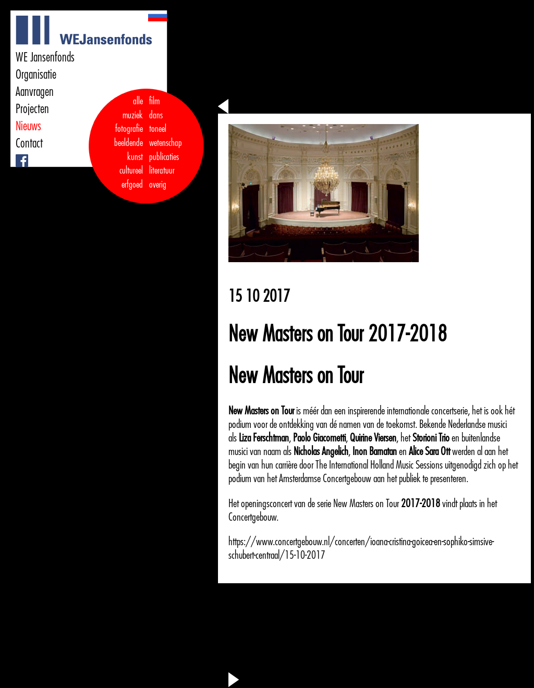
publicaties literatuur (164, 164)
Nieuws (28, 126)
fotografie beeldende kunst (128, 142)
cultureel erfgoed (131, 177)
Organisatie (36, 74)
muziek (133, 115)
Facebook (17, 154)
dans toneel (158, 122)
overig (157, 184)
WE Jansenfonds (45, 57)
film (154, 101)
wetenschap (165, 143)
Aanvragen (35, 91)
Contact (29, 143)
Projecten (32, 109)
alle (138, 101)
